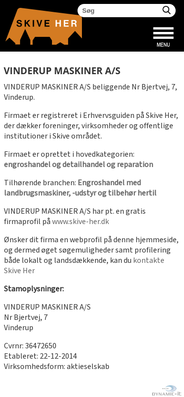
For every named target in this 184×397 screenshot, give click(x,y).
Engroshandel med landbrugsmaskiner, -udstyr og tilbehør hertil (80, 188)
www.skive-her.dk (80, 222)
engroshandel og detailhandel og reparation (78, 165)
